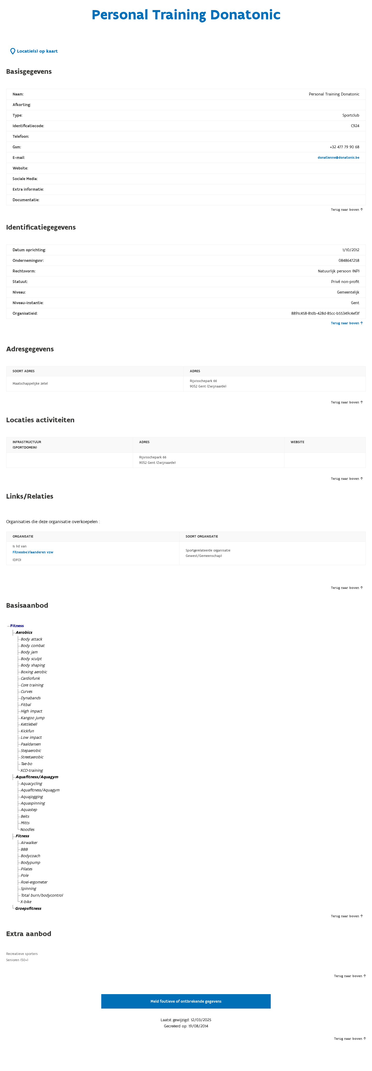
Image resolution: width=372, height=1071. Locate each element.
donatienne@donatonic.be (338, 157)
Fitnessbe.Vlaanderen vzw (33, 552)
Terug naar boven (347, 209)
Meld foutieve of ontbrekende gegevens (186, 1001)
